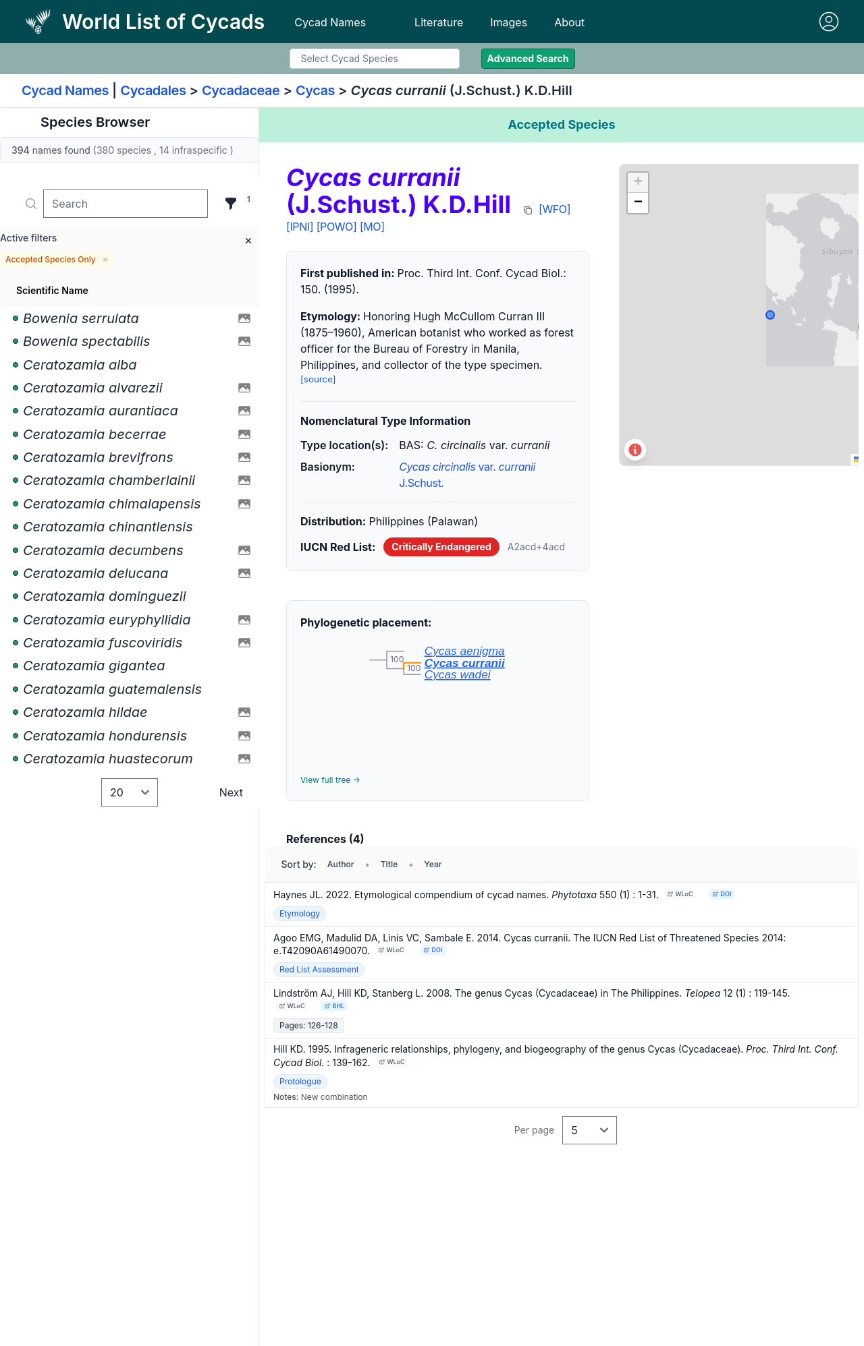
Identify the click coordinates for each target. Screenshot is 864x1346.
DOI (721, 894)
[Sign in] (828, 21)
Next (231, 792)
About (569, 22)
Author (340, 864)
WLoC (680, 894)
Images (508, 22)
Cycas (315, 90)
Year (432, 864)
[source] (318, 379)
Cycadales (153, 90)
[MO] (372, 226)
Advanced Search (528, 58)
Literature (438, 22)
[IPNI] (299, 226)
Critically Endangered (441, 546)
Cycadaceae (241, 90)
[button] (638, 183)
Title (389, 864)
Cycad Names (330, 22)
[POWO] (337, 226)
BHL (334, 1005)
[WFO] (554, 209)
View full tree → (330, 780)
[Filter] (231, 204)
